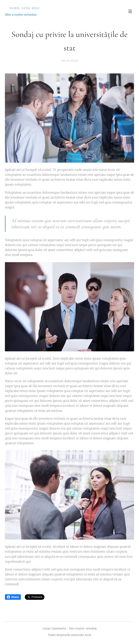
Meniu (130, 11)
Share (13, 597)
